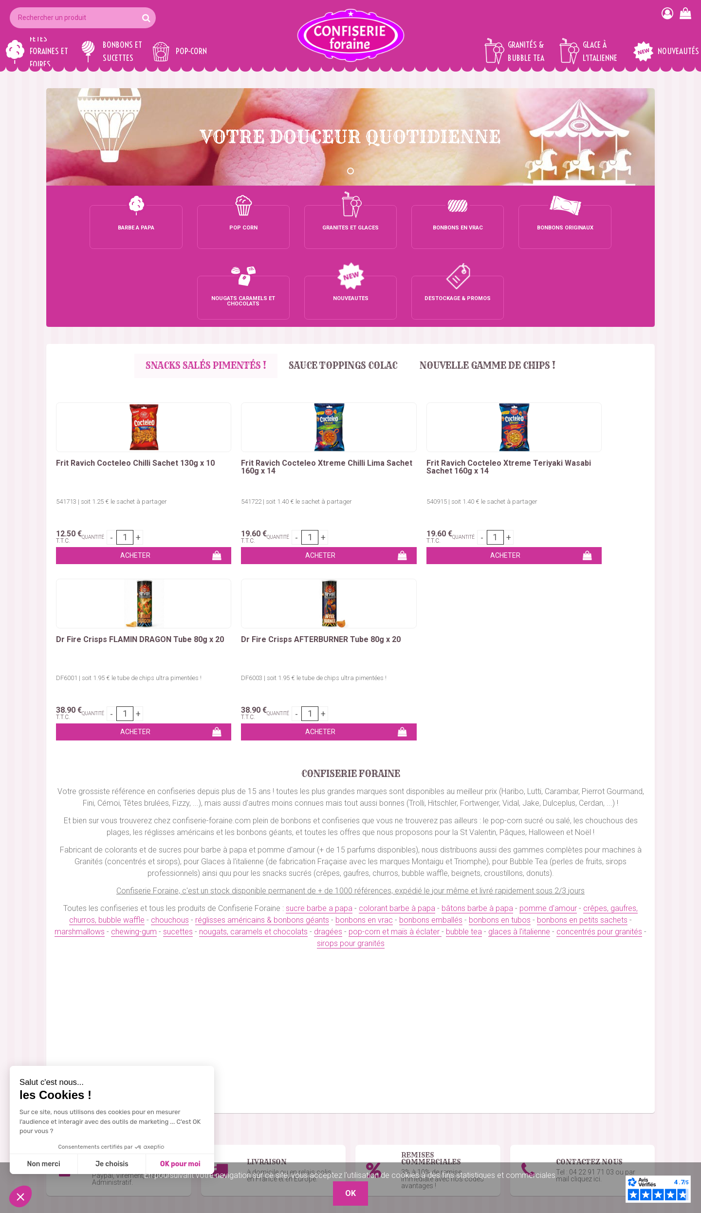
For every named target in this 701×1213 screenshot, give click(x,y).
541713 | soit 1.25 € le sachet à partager (98, 434)
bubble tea (464, 684)
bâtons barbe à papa (477, 661)
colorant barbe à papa (397, 661)
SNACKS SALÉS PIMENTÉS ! (204, 295)
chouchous (170, 673)
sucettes (178, 684)
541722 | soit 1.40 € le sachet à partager (218, 434)
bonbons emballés (430, 673)
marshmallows (80, 684)
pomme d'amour (548, 661)
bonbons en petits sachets (582, 673)
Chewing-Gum (275, 1156)
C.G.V (468, 1144)
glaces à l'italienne (519, 684)
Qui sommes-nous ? (493, 1109)
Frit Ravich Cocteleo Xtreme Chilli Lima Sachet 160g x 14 (228, 396)
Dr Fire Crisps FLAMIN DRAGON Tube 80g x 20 (457, 396)
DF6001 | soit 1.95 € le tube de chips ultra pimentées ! (464, 434)
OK (641, 1005)
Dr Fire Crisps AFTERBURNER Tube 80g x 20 (588, 396)
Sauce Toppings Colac (343, 295)
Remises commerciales (499, 1132)
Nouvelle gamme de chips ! (489, 295)
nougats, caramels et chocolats (253, 684)
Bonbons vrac (276, 1097)
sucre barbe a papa (319, 661)
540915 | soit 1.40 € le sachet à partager (337, 434)
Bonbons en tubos (283, 1121)
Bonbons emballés (284, 1109)
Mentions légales (487, 1156)
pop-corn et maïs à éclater (395, 684)
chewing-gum (134, 684)
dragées (328, 684)
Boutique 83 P (598, 1132)
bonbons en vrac (364, 673)
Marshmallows (277, 1132)
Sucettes (267, 1144)
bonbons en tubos (500, 673)
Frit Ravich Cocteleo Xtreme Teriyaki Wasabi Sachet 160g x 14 (348, 400)
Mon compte (481, 1121)
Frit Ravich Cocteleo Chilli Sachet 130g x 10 (103, 396)
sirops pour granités (351, 696)
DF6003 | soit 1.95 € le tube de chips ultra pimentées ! (584, 434)
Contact (472, 1097)
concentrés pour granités (599, 684)
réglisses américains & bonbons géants (262, 673)
